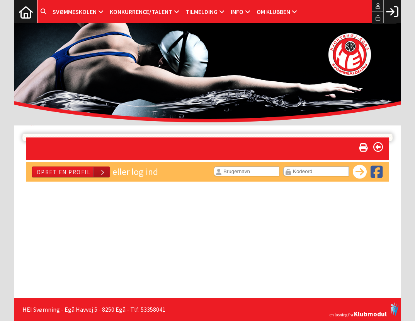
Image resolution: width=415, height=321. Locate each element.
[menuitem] (25, 11)
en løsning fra (364, 309)
